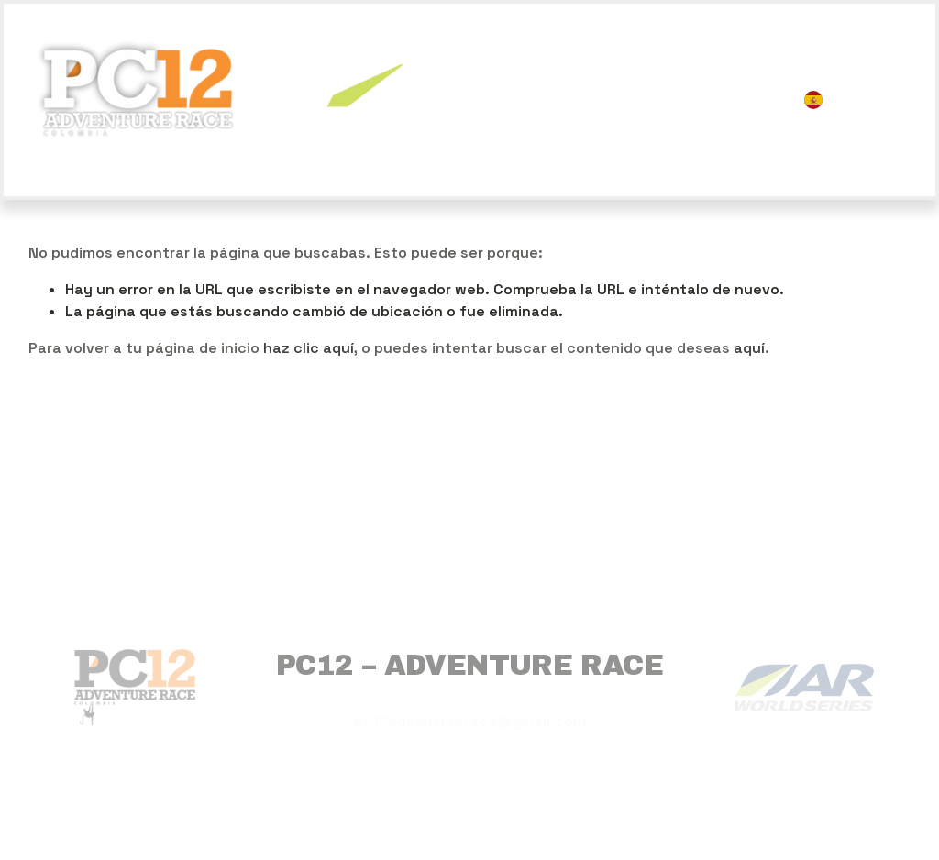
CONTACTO (740, 111)
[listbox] (857, 99)
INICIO (575, 86)
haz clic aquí (308, 348)
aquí (749, 348)
